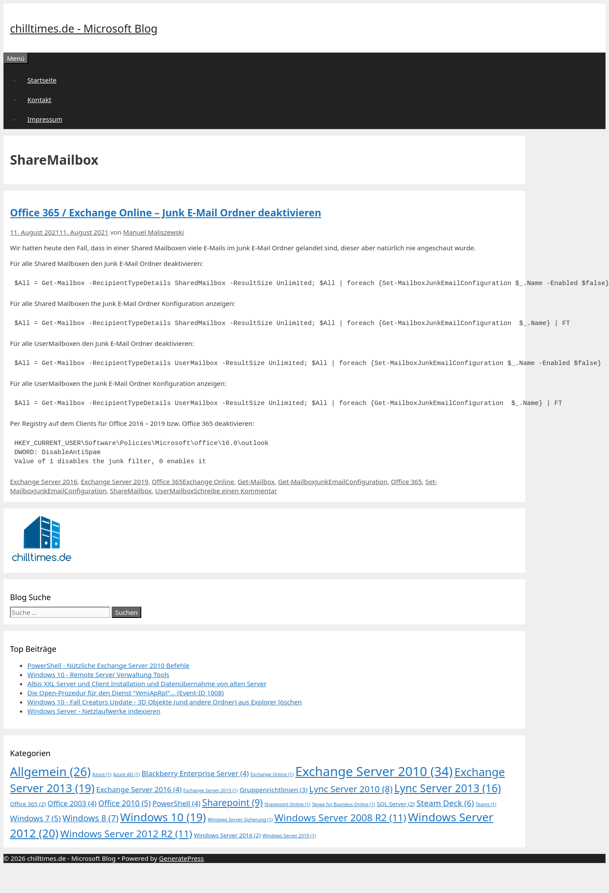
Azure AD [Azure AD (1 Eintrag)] (126, 774)
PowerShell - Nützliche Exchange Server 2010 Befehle (108, 665)
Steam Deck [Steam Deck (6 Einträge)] (445, 803)
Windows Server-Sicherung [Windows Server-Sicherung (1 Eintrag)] (240, 820)
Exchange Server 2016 (43, 481)
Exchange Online (208, 481)
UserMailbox (174, 490)
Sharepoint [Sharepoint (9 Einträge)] (232, 802)
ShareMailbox (131, 490)
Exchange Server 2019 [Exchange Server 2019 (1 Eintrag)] (210, 790)
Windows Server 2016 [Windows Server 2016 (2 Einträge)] (227, 835)
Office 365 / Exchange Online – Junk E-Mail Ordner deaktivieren (165, 212)
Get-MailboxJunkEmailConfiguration (333, 481)
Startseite (42, 80)
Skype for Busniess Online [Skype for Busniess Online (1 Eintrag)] (343, 804)
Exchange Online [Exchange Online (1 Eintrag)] (271, 774)
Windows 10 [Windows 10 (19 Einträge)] (163, 817)
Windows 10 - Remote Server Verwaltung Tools (98, 674)
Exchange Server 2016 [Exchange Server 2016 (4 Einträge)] (138, 789)
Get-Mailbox (255, 481)
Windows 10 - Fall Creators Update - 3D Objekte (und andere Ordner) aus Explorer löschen (164, 701)
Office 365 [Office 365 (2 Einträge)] (28, 804)
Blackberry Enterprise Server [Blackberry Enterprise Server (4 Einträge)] (195, 773)
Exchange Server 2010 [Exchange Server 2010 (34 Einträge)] (374, 771)
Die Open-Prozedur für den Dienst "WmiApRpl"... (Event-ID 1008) (125, 692)
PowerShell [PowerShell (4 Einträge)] (177, 803)
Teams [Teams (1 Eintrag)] (486, 804)
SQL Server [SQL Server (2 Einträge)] (396, 804)
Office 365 (167, 481)
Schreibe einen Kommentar (235, 490)
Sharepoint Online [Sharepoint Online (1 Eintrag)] (287, 804)
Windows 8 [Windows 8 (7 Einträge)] (91, 818)
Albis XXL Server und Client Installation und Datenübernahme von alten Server (146, 683)
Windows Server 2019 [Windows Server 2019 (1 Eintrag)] (289, 836)
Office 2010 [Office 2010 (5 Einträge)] (124, 803)
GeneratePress (181, 858)
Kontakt (39, 99)
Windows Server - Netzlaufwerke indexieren (93, 711)
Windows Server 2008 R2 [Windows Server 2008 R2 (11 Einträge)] (340, 817)
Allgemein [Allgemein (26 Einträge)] (50, 771)
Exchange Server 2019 (114, 481)
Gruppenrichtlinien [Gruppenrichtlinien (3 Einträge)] (273, 789)
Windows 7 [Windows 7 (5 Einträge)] (35, 818)
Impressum (44, 119)
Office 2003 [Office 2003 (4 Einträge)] (72, 803)
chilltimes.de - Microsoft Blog (83, 28)
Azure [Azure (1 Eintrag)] (102, 774)
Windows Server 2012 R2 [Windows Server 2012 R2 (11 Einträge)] (126, 833)
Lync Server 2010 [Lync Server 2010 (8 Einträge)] (351, 789)
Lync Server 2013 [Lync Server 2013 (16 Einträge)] (447, 788)
